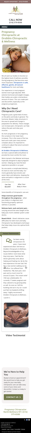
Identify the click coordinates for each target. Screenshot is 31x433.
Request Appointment (11, 1)
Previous (5, 268)
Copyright (4, 429)
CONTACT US (13, 397)
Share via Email (29, 420)
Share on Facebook (27, 420)
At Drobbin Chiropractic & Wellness (15, 150)
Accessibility (17, 429)
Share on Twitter (25, 420)
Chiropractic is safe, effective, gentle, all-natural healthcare (15, 85)
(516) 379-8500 (23, 1)
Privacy (12, 429)
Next (26, 268)
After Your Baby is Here (21, 185)
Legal (8, 429)
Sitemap (23, 429)
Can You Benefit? (8, 185)
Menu (4, 27)
